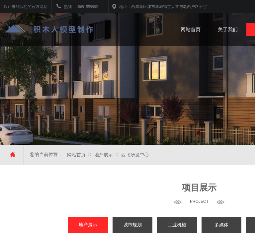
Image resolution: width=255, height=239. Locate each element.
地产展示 (103, 154)
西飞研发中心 (135, 154)
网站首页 (76, 154)
